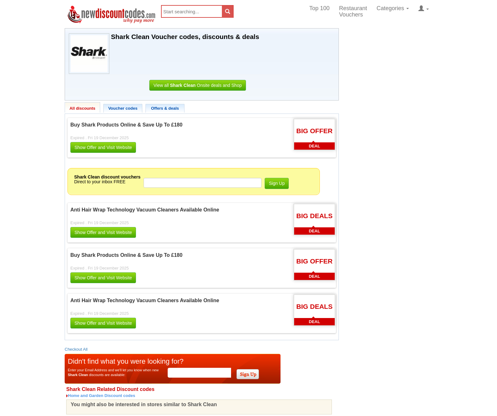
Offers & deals (165, 108)
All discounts (82, 108)
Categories (393, 8)
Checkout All (76, 349)
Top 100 (319, 8)
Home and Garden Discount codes (101, 395)
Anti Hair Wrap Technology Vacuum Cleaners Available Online (144, 209)
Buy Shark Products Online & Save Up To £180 (126, 124)
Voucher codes (122, 108)
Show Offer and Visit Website (103, 147)
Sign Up (277, 183)
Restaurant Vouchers (353, 11)
